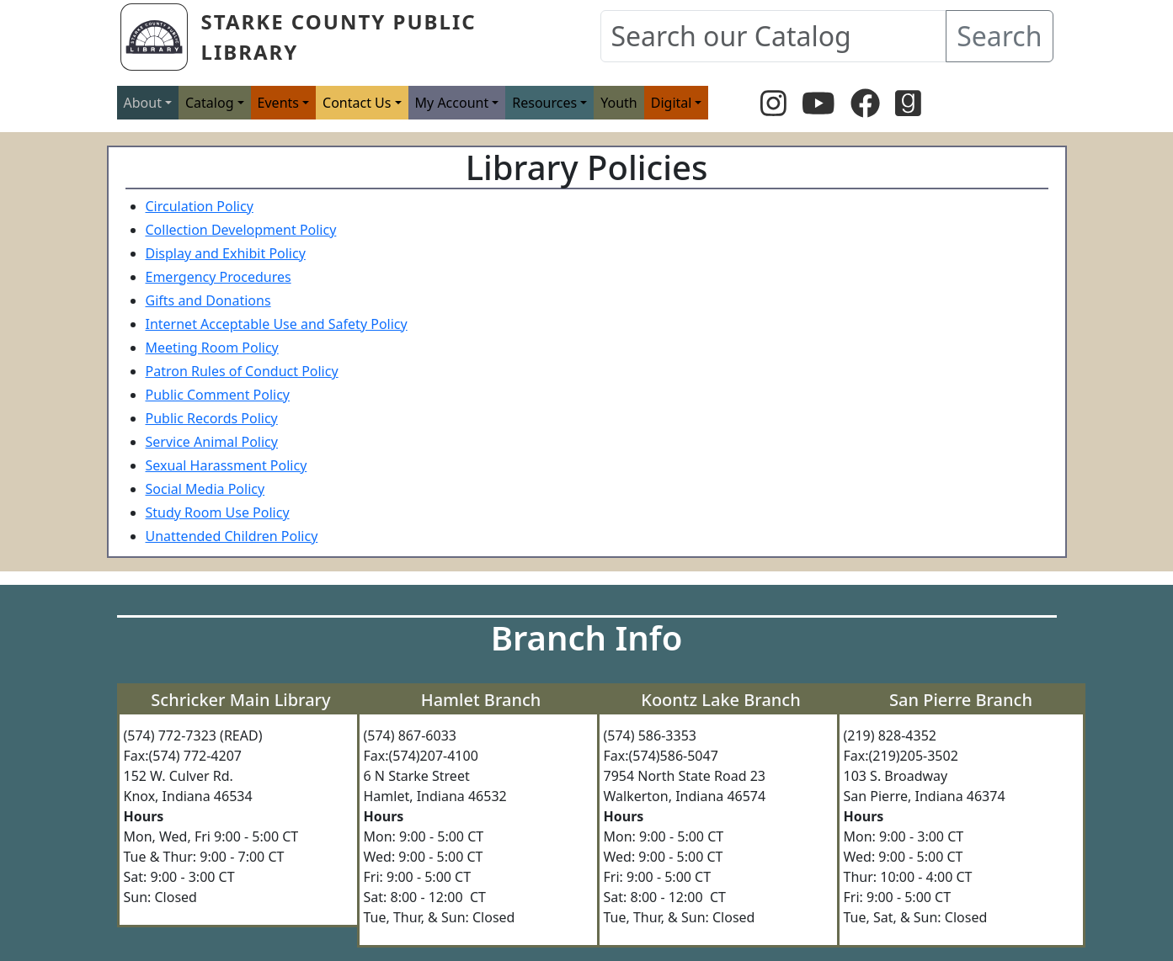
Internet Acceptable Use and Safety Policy (277, 324)
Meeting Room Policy (212, 347)
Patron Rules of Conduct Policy (242, 371)
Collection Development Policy (241, 229)
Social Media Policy (205, 489)
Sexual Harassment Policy (226, 465)
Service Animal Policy (212, 442)
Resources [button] (544, 102)
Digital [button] (671, 102)
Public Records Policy (212, 418)
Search (999, 36)
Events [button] (278, 102)
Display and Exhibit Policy (226, 253)
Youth (618, 102)
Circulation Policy (199, 206)
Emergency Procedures (218, 277)
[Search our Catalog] (773, 36)
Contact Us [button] (357, 102)
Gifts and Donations (208, 300)
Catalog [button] (209, 102)
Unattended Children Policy (232, 536)
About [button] (143, 102)
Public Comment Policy (218, 394)
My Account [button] (452, 102)
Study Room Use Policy (218, 512)
